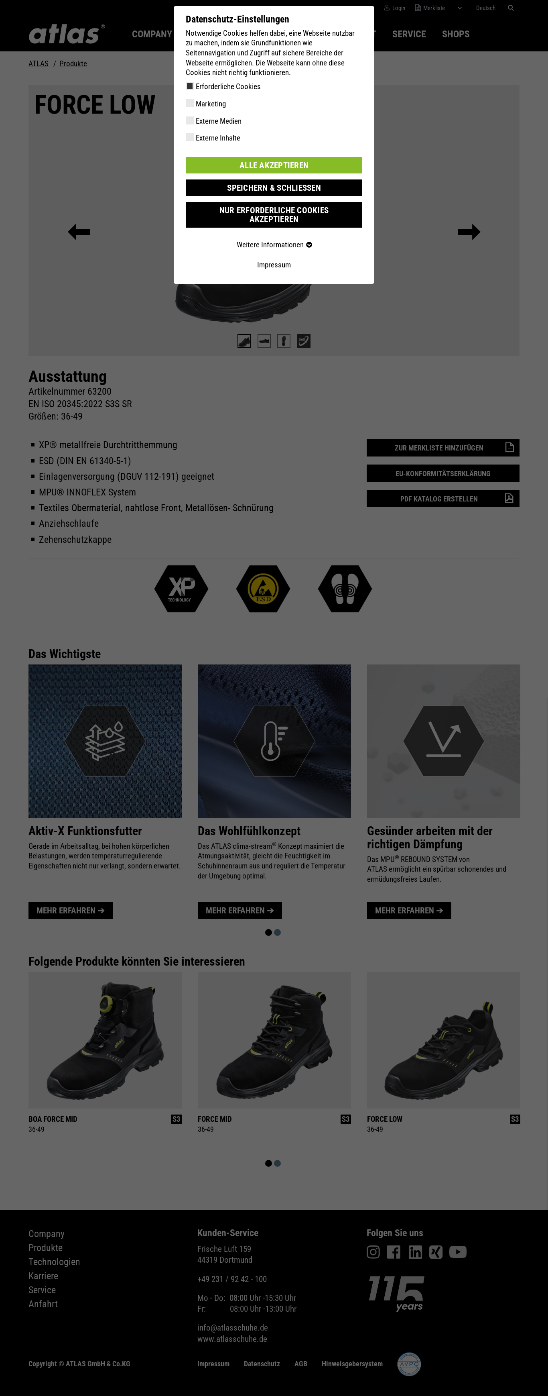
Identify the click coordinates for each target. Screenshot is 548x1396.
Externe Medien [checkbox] (219, 121)
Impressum (274, 254)
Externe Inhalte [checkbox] (218, 138)
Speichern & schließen (274, 187)
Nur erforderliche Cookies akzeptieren (274, 209)
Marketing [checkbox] (211, 103)
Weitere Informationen (274, 234)
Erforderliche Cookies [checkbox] (228, 86)
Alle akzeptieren (274, 164)
